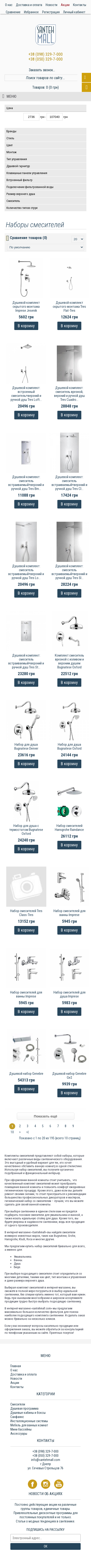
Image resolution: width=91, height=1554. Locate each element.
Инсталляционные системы (29, 1421)
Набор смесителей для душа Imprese (69, 994)
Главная (15, 1366)
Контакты (16, 1387)
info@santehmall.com (45, 1460)
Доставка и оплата (23, 1374)
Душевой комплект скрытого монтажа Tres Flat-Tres (69, 307)
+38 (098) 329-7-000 (45, 54)
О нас (14, 1370)
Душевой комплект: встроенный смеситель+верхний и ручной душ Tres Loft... (26, 394)
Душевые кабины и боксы (28, 1413)
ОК (45, 1546)
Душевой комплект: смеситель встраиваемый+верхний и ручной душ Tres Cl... (69, 483)
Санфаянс (17, 1417)
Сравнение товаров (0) (28, 238)
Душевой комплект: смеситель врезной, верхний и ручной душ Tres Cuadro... (69, 394)
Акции (14, 1383)
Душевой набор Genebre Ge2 (69, 1076)
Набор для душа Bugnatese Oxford (69, 746)
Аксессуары (18, 1433)
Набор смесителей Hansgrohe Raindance (69, 828)
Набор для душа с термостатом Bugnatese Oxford (26, 830)
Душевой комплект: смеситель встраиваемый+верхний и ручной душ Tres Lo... (26, 572)
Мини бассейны (21, 1429)
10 (12, 1132)
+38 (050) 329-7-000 (45, 59)
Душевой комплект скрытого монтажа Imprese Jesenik (26, 307)
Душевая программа (24, 1408)
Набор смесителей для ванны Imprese (69, 913)
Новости (16, 1378)
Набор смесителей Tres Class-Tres (26, 913)
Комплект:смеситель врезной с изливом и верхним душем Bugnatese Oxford (69, 661)
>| (27, 1132)
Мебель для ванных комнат (29, 1425)
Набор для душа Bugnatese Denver (26, 746)
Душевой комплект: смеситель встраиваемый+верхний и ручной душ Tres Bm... (26, 483)
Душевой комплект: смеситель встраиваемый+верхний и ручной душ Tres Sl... (69, 572)
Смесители (17, 1404)
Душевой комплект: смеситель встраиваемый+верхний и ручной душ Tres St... (26, 661)
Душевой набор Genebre (26, 1074)
